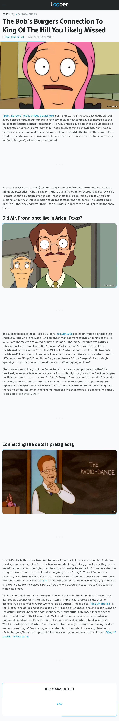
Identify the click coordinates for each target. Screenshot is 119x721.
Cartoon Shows (27, 14)
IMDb (44, 580)
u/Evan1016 (64, 334)
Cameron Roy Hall (14, 37)
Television (8, 14)
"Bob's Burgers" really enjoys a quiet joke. (28, 115)
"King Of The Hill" (100, 604)
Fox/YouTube (112, 106)
